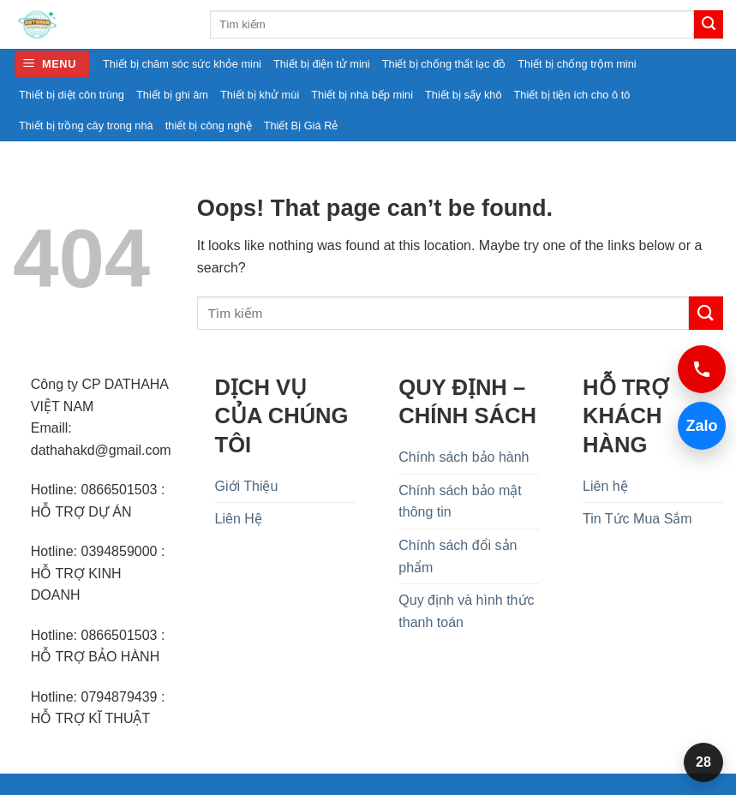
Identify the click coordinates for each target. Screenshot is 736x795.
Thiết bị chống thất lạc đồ (444, 63)
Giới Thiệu (246, 486)
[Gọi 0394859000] (702, 369)
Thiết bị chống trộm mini (577, 63)
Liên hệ (605, 486)
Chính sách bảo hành (463, 457)
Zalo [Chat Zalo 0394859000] (698, 425)
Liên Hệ (238, 518)
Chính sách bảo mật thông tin (459, 501)
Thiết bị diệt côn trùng (71, 94)
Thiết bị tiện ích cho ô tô (572, 94)
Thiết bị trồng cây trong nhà (86, 125)
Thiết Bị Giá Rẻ (301, 125)
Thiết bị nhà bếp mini (362, 94)
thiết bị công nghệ (208, 125)
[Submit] (708, 24)
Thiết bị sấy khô (463, 94)
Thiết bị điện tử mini (321, 63)
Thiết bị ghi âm (172, 94)
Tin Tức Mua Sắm (637, 518)
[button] (52, 65)
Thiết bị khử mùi (259, 94)
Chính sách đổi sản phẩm (457, 556)
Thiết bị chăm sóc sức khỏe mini (182, 63)
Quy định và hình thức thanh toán (466, 611)
